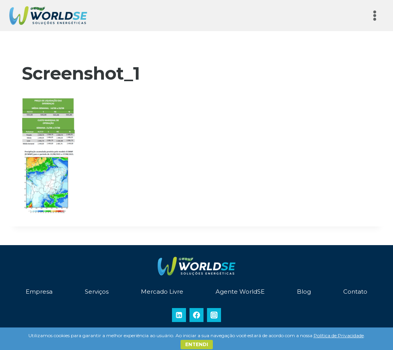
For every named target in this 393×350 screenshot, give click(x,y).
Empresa (39, 291)
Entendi (196, 344)
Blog (304, 291)
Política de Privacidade (339, 335)
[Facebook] (196, 315)
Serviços (97, 291)
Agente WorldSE (240, 291)
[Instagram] (214, 315)
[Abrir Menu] (374, 15)
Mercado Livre (162, 291)
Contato (355, 291)
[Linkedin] (179, 315)
